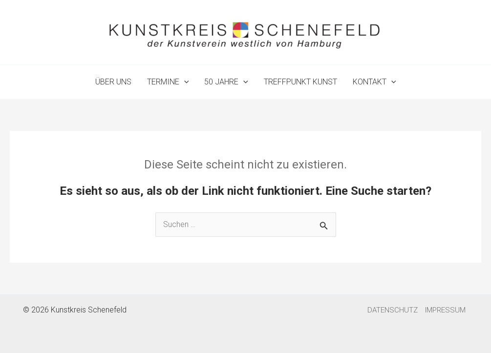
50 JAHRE (226, 82)
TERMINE (168, 82)
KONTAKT (374, 82)
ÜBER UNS (113, 81)
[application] (184, 82)
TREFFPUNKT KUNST (300, 81)
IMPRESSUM (445, 310)
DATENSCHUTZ (392, 310)
